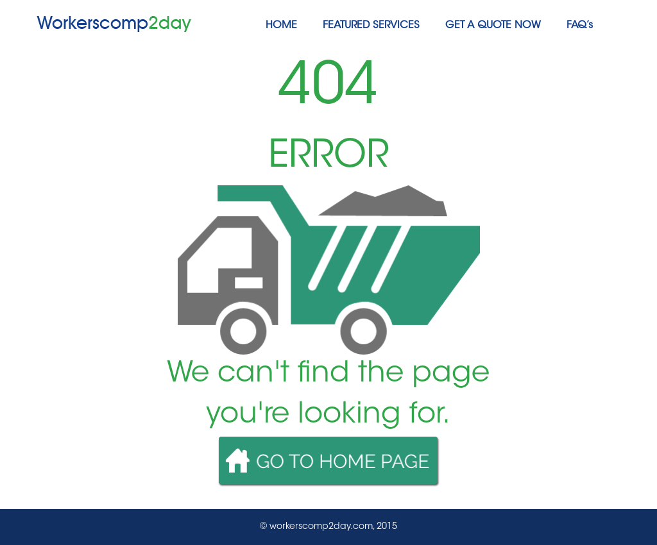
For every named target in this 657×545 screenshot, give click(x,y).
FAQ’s (580, 26)
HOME (281, 26)
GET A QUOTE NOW (493, 26)
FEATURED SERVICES (371, 26)
